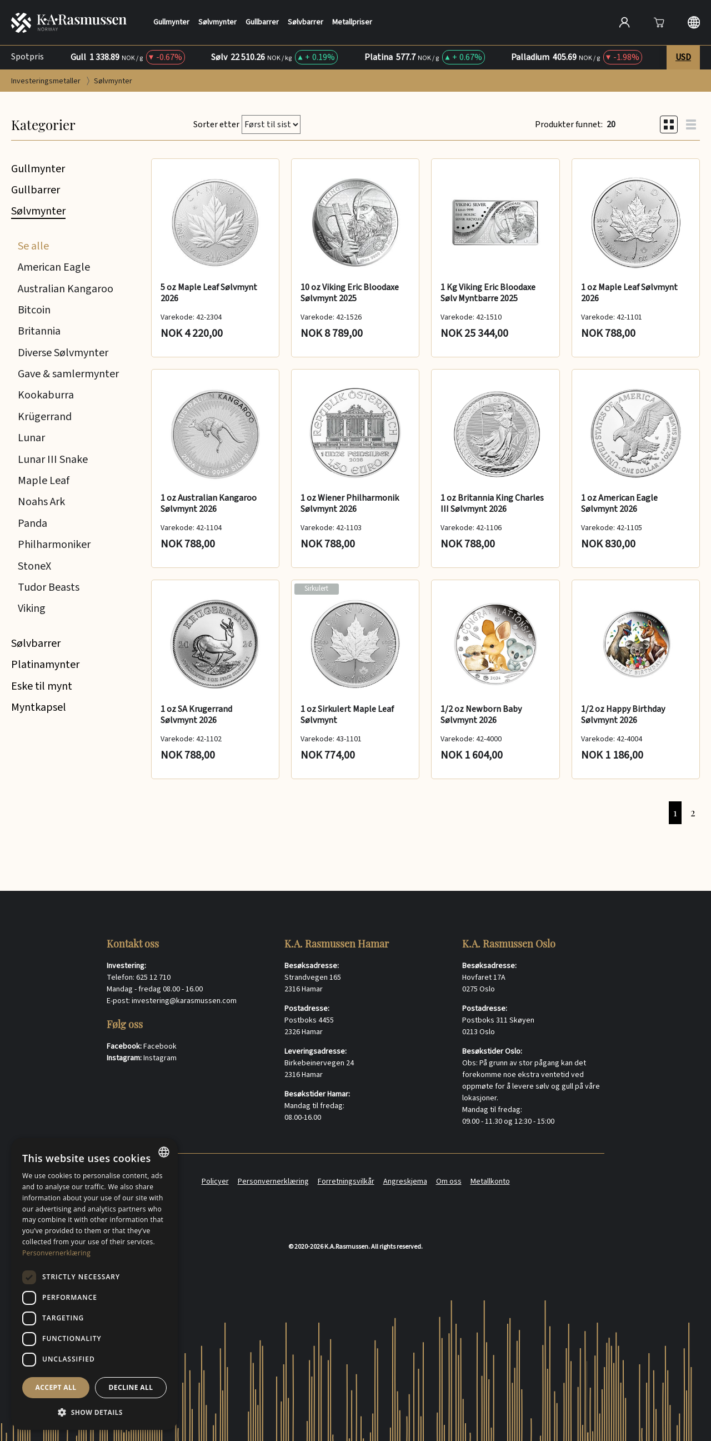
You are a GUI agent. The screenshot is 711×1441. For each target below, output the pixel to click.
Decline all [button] (131, 1387)
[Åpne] (659, 22)
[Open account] (624, 22)
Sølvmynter (217, 22)
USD (683, 57)
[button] (94, 1412)
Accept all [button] (56, 1387)
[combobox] (163, 1152)
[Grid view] (669, 124)
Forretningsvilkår (346, 1181)
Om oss (449, 1181)
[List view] (691, 124)
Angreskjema (405, 1181)
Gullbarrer (262, 22)
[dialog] (94, 1284)
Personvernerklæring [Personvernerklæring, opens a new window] (56, 1253)
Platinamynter (45, 664)
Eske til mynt (41, 686)
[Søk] (586, 21)
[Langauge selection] (694, 22)
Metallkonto (490, 1181)
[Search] (507, 22)
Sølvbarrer (305, 22)
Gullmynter (171, 22)
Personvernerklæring (273, 1181)
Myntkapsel (38, 707)
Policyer (215, 1181)
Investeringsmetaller (46, 81)
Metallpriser (352, 22)
